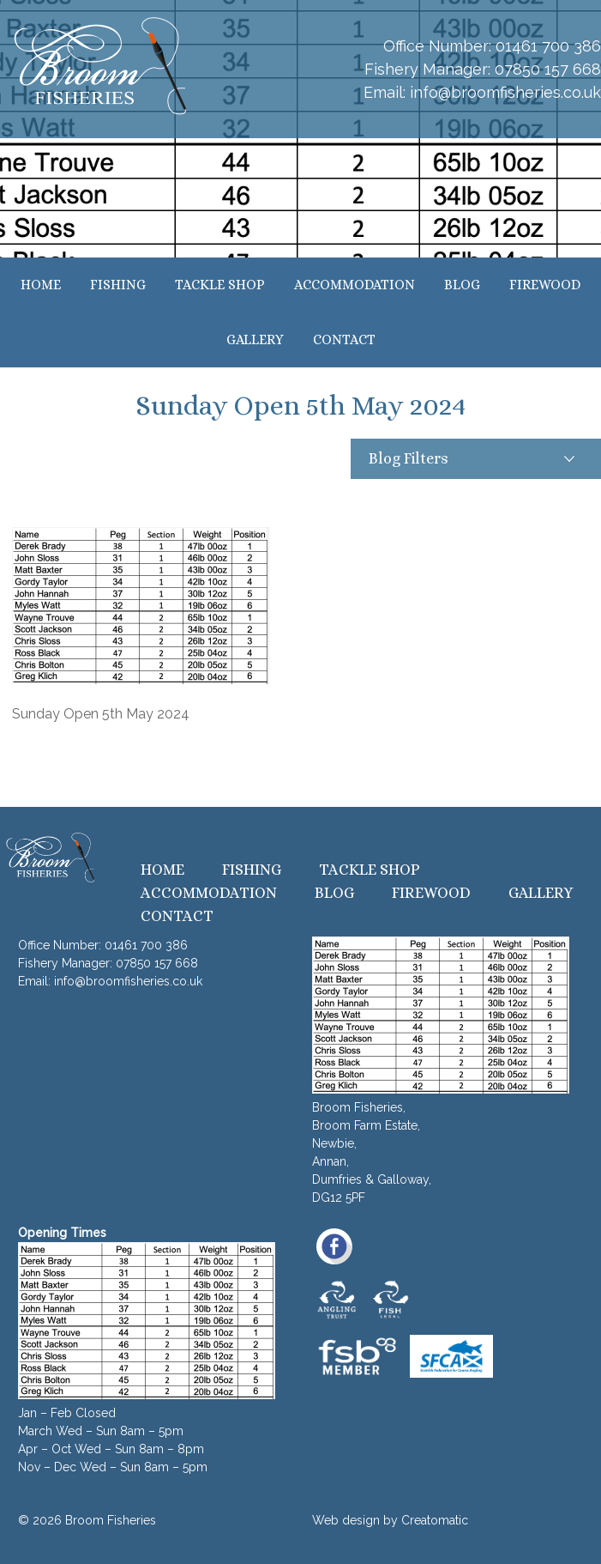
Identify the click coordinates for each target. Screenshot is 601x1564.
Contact (344, 339)
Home (41, 284)
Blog (462, 284)
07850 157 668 (548, 69)
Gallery (255, 339)
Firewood (544, 284)
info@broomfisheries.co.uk (505, 92)
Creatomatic (434, 1520)
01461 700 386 (548, 46)
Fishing (118, 284)
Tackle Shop (220, 284)
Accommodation (354, 284)
